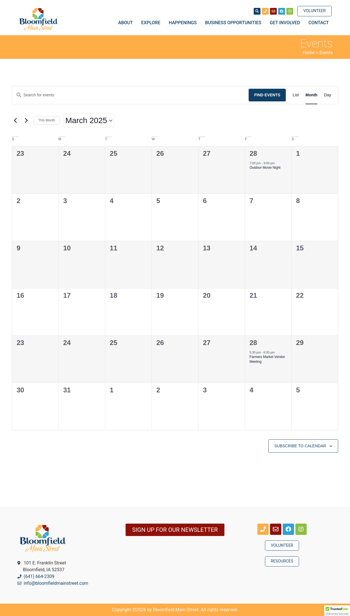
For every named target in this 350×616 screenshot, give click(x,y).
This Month (46, 120)
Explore (152, 23)
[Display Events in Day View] (327, 95)
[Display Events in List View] (296, 95)
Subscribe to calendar (300, 446)
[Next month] (26, 120)
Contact (319, 22)
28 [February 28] (253, 153)
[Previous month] (15, 120)
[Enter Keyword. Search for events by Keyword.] (130, 95)
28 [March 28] (253, 342)
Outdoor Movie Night (264, 168)
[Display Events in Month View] (311, 95)
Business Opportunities (234, 23)
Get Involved (286, 23)
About (127, 23)
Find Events (267, 95)
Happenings (184, 23)
